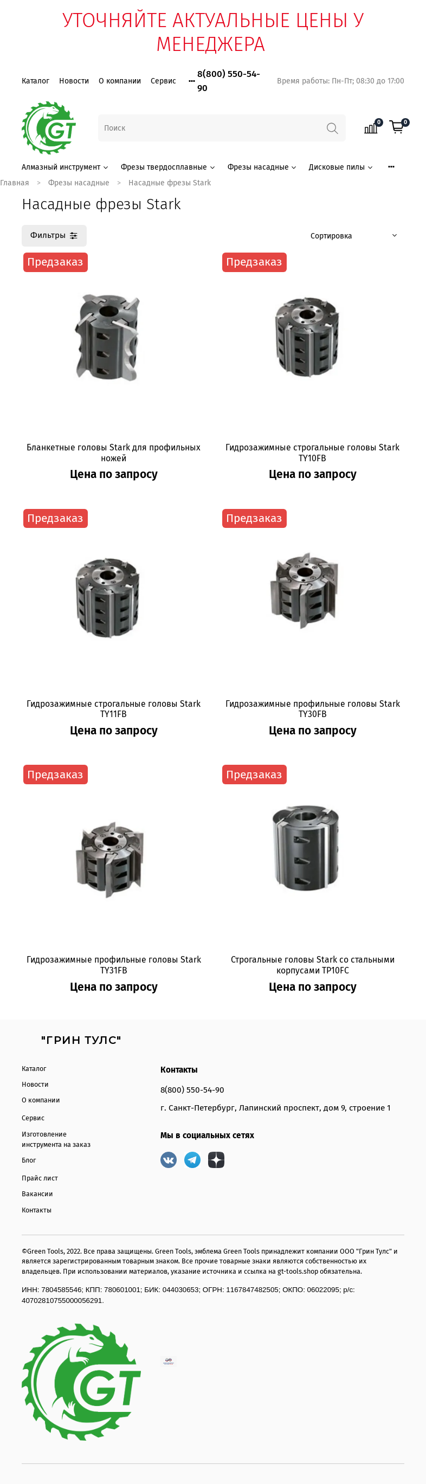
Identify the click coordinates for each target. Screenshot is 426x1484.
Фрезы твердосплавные (168, 167)
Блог (29, 1160)
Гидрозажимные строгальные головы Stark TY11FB (114, 709)
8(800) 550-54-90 (192, 1090)
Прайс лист (40, 1178)
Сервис (163, 81)
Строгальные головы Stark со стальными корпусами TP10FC (313, 965)
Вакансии (37, 1194)
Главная (14, 183)
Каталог (35, 81)
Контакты (36, 1210)
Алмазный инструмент (65, 167)
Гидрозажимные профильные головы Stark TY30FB (312, 709)
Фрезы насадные (263, 167)
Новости (74, 81)
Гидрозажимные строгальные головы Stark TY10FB (312, 452)
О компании (120, 81)
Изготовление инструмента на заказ (56, 1139)
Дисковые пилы (341, 167)
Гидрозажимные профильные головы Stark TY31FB (114, 965)
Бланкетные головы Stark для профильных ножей (114, 452)
